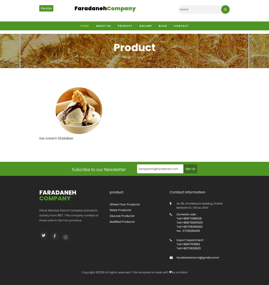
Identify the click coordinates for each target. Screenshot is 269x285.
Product (125, 26)
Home (84, 26)
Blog (163, 26)
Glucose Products (122, 216)
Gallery (145, 26)
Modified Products (122, 222)
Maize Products (120, 210)
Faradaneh (105, 8)
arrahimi (181, 272)
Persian (46, 8)
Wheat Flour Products (125, 204)
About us (103, 26)
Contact (181, 26)
